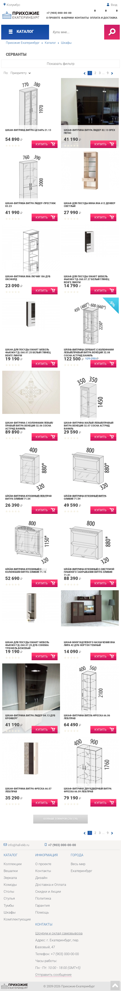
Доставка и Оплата (50, 885)
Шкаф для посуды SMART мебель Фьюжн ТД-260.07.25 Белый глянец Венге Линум (28, 352)
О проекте (53, 17)
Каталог (50, 43)
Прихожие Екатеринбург (23, 43)
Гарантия (42, 905)
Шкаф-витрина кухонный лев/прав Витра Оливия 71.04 (28, 497)
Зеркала (10, 878)
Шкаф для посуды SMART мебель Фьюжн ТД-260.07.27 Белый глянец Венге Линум (86, 279)
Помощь (42, 912)
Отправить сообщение (53, 975)
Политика (43, 898)
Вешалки (11, 871)
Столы (9, 891)
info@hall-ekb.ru (18, 845)
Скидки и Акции (48, 891)
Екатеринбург (81, 871)
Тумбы (9, 905)
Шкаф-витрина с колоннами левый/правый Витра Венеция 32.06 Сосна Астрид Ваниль (29, 425)
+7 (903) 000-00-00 (59, 12)
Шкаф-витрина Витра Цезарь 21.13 (28, 130)
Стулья (9, 898)
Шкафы (66, 43)
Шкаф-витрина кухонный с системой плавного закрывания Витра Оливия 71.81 (89, 572)
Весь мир (78, 864)
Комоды (10, 885)
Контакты (82, 17)
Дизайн (41, 878)
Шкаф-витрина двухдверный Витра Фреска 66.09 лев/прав (87, 790)
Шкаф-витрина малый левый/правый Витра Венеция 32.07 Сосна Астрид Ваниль (88, 425)
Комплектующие (17, 919)
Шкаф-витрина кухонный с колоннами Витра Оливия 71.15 (25, 571)
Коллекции (13, 864)
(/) (61, 818)
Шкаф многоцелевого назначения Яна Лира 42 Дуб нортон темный (89, 644)
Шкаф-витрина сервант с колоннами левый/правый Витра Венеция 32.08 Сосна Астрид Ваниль (89, 352)
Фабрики (67, 17)
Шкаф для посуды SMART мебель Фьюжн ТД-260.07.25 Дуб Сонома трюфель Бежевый (27, 645)
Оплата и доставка (103, 17)
